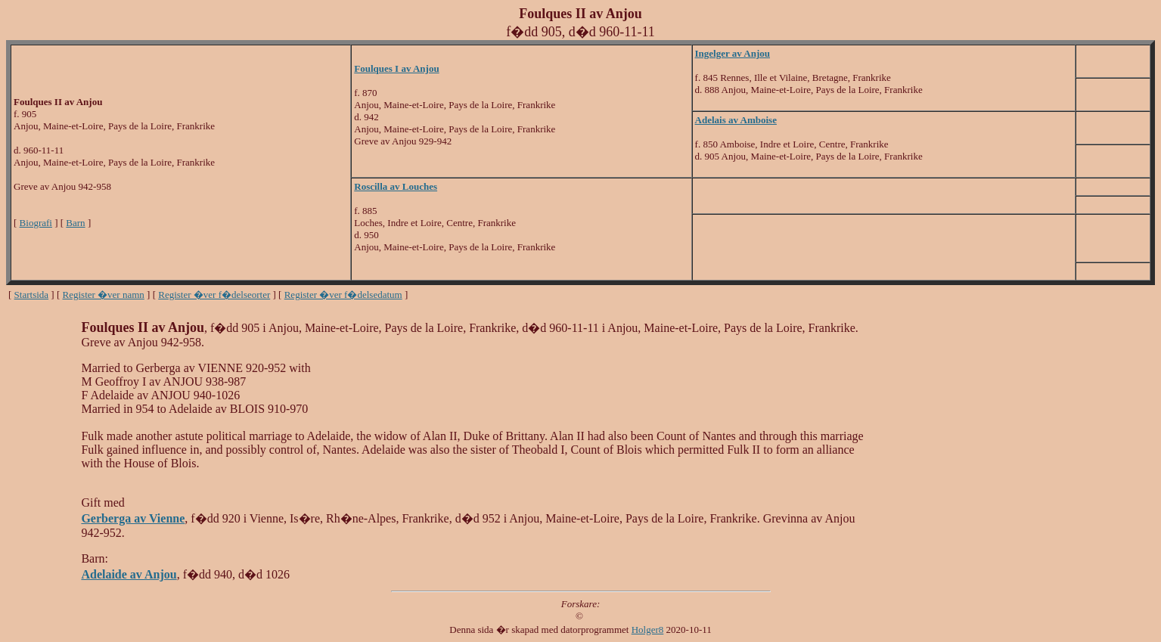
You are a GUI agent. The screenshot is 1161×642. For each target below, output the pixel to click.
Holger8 (648, 629)
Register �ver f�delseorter (214, 294)
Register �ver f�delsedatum (343, 294)
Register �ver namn (103, 294)
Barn (75, 222)
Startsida (31, 294)
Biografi (36, 222)
